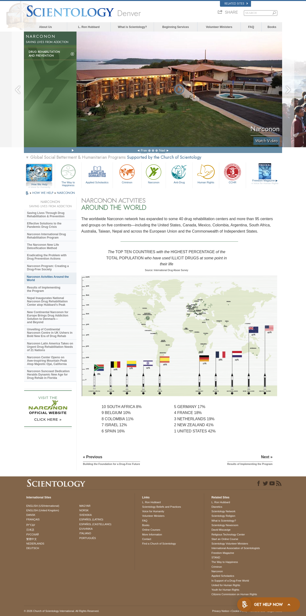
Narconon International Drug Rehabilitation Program (46, 236)
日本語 (30, 529)
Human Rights (206, 173)
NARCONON (66, 193)
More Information (152, 534)
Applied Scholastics (97, 173)
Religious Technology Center (228, 534)
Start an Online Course (224, 539)
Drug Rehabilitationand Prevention (44, 54)
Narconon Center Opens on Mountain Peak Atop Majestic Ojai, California (47, 361)
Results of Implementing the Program (43, 289)
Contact (146, 539)
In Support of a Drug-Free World (230, 580)
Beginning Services (175, 27)
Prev (144, 150)
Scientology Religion (223, 515)
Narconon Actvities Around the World (48, 278)
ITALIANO (85, 533)
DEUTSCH (32, 548)
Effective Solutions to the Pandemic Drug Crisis (44, 225)
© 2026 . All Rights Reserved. (61, 611)
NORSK (84, 510)
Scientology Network (223, 511)
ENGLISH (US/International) (42, 505)
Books (272, 27)
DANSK (30, 514)
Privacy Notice (220, 611)
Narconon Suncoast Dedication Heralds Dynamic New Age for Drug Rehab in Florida (48, 375)
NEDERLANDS (35, 543)
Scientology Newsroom (224, 525)
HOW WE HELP (43, 193)
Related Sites (236, 3)
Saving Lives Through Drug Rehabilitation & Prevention (46, 214)
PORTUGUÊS (87, 538)
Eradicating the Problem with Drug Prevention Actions (46, 257)
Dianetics (216, 506)
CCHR (232, 173)
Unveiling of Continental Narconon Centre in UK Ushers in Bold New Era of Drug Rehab (49, 333)
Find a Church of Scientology (159, 543)
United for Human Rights (225, 585)
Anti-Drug (179, 173)
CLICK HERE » (48, 419)
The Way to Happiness (68, 174)
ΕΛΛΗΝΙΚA (86, 528)
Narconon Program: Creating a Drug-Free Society (48, 267)
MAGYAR (85, 505)
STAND (215, 557)
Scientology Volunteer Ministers (229, 543)
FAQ (251, 27)
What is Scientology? (132, 27)
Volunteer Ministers (219, 27)
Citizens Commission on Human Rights (234, 594)
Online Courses (151, 529)
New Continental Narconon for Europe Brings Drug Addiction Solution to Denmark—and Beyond (47, 317)
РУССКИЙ (32, 534)
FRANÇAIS (33, 519)
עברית (30, 525)
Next (162, 150)
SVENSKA (85, 514)
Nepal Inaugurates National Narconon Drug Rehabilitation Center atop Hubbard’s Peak (47, 301)
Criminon (127, 173)
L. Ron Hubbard (89, 27)
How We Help (39, 184)
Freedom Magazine (265, 182)
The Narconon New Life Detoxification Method (43, 246)
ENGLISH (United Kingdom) (42, 510)
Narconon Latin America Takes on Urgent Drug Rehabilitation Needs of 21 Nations (50, 347)
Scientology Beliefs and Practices (161, 506)
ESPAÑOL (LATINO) (91, 519)
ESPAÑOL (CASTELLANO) (95, 524)
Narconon (153, 173)
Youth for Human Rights (225, 589)
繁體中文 (31, 539)
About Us (45, 27)
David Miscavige (220, 529)
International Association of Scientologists (235, 548)
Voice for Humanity (153, 511)
